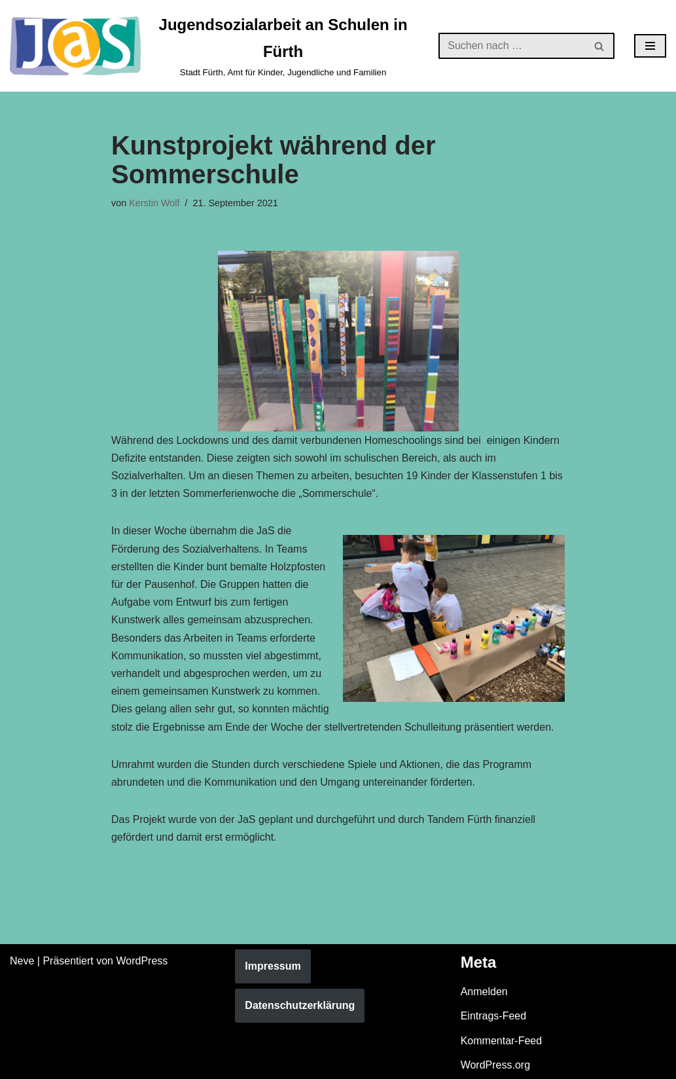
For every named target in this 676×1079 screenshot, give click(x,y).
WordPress (142, 960)
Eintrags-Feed (494, 1015)
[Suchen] (511, 46)
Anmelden (484, 991)
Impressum (272, 966)
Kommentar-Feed (502, 1040)
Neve (22, 960)
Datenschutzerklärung (300, 1005)
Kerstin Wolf (154, 203)
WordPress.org (495, 1064)
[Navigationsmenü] (650, 46)
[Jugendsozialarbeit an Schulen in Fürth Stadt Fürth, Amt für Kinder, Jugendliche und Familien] (214, 46)
